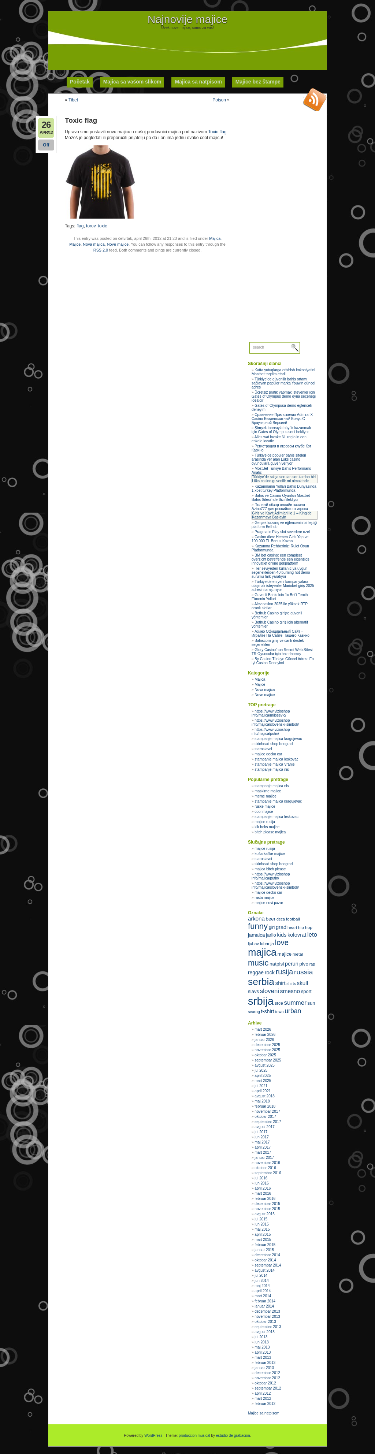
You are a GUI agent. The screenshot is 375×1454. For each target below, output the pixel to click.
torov (91, 225)
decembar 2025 (267, 1045)
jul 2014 (261, 1275)
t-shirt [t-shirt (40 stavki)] (267, 1011)
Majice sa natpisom (263, 1413)
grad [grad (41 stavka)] (281, 927)
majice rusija (265, 822)
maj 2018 (262, 1101)
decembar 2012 (267, 1373)
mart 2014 (263, 1296)
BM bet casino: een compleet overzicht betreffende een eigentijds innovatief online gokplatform (280, 559)
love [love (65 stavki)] (282, 942)
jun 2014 (261, 1281)
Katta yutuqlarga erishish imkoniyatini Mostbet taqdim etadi (283, 372)
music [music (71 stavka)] (258, 962)
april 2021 (263, 1091)
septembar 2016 (268, 1173)
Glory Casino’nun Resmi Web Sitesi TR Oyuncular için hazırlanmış (282, 652)
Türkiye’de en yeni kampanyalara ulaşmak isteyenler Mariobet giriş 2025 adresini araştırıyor (283, 586)
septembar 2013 (268, 1327)
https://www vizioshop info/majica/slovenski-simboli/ (275, 722)
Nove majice (118, 244)
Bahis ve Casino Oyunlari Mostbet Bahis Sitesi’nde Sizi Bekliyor (281, 498)
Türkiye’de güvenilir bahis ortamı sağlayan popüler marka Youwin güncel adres (283, 383)
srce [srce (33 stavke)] (279, 1003)
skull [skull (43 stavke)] (302, 983)
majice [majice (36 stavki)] (285, 954)
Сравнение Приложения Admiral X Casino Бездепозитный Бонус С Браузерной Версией (282, 419)
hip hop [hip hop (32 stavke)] (305, 927)
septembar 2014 (268, 1265)
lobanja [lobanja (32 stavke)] (267, 943)
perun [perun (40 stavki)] (291, 964)
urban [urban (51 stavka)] (293, 1011)
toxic (102, 225)
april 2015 (263, 1234)
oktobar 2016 (265, 1168)
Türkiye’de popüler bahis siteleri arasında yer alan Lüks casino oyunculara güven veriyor (279, 459)
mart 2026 (263, 1029)
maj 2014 (262, 1286)
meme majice (265, 796)
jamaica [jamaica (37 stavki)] (256, 935)
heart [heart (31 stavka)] (292, 927)
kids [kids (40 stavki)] (282, 935)
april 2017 (263, 1147)
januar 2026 (264, 1040)
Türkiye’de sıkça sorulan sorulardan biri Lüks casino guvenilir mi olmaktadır (284, 479)
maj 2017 (262, 1142)
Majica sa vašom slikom (132, 82)
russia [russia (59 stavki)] (303, 972)
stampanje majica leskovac (276, 759)
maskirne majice (268, 791)
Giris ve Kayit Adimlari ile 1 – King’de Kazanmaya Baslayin (282, 515)
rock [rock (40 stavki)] (270, 972)
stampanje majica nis (272, 769)
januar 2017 (264, 1158)
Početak (80, 82)
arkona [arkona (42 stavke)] (256, 918)
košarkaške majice (270, 854)
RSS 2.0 (100, 250)
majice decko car (268, 754)
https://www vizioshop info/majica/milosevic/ (271, 713)
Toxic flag (217, 131)
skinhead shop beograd (274, 744)
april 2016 (263, 1188)
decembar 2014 (267, 1255)
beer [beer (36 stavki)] (271, 919)
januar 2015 (264, 1250)
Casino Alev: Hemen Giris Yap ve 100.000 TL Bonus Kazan (280, 539)
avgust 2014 (265, 1270)
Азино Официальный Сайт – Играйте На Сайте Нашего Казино (280, 633)
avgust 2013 (265, 1332)
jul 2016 (261, 1178)
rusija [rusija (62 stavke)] (284, 972)
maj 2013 (262, 1347)
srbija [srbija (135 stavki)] (261, 1001)
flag (80, 225)
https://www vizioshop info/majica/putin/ (271, 732)
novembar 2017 (267, 1111)
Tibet (73, 100)
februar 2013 (265, 1363)
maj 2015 (262, 1229)
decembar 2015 (267, 1204)
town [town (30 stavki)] (279, 1011)
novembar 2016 (267, 1163)
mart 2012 (263, 1399)
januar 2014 (264, 1306)
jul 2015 (261, 1219)
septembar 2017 (268, 1122)
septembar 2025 (268, 1060)
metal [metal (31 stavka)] (298, 954)
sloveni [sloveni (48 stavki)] (269, 991)
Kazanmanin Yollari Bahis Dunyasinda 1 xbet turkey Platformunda (284, 488)
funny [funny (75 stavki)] (258, 926)
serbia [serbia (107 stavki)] (261, 981)
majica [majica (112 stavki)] (262, 952)
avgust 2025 (265, 1065)
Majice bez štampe (258, 82)
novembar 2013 (267, 1316)
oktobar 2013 (265, 1322)
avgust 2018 (265, 1096)
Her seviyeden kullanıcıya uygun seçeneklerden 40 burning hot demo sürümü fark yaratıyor (281, 572)
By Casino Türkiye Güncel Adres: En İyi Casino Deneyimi (283, 661)
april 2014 (263, 1291)
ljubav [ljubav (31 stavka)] (253, 943)
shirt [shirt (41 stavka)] (280, 983)
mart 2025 (263, 1081)
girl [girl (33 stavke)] (272, 927)
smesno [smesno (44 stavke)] (290, 991)
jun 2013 (261, 1342)
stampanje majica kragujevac (278, 739)
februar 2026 (265, 1035)
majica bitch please (270, 869)
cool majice (264, 812)
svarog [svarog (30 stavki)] (254, 1011)
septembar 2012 (268, 1388)
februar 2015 (265, 1245)
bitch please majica (270, 832)
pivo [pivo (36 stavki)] (304, 964)
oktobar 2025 (265, 1055)
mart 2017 (263, 1152)
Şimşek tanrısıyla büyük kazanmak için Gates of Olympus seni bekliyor (281, 430)
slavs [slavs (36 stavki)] (253, 991)
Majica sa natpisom (198, 82)
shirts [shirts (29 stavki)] (291, 983)
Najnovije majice (187, 19)
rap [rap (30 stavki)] (312, 964)
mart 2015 (263, 1240)
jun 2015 (261, 1224)
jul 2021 (261, 1086)
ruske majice (265, 806)
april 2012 (263, 1393)
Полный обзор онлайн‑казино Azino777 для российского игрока (280, 507)
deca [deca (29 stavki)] (280, 919)
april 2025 (263, 1076)
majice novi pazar (269, 903)
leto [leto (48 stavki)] (312, 934)
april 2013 (263, 1352)
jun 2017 (261, 1137)
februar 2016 (265, 1199)
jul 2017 (261, 1132)
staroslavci (263, 749)
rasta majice (264, 898)
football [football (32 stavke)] (293, 919)
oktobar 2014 (265, 1260)
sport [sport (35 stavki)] (306, 991)
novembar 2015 (267, 1209)
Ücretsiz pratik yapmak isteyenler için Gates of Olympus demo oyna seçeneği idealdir (284, 396)
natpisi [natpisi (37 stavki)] (277, 964)
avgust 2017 (265, 1127)
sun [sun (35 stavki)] (311, 1003)
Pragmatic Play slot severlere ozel (282, 532)
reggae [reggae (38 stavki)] (256, 972)
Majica (214, 238)
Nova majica (93, 244)
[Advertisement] (187, 46)
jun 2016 (261, 1183)
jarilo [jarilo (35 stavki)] (271, 935)
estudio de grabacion (233, 1435)
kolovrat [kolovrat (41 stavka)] (296, 935)
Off (46, 145)
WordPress (153, 1435)
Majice (75, 244)
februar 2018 (265, 1106)
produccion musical (194, 1435)
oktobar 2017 (265, 1117)
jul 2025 (261, 1070)
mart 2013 (263, 1358)
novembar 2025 (267, 1050)
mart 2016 (263, 1193)
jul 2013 (261, 1337)
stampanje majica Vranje (274, 764)
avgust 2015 (265, 1214)
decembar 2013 (267, 1311)
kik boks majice (267, 827)
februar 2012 (265, 1404)
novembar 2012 (267, 1378)
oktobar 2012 (265, 1383)
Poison (219, 100)
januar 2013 (264, 1368)
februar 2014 (265, 1301)
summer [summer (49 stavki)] (295, 1002)
